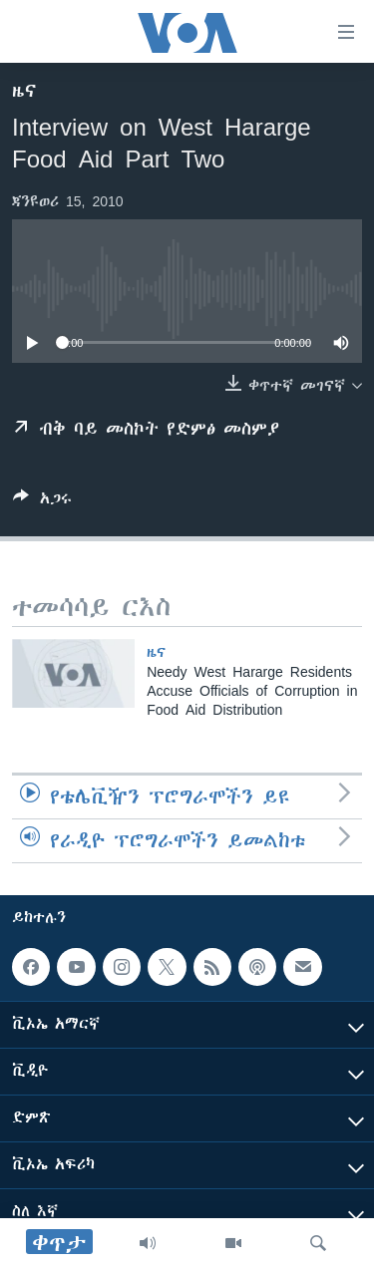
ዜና (24, 91)
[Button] (42, 501)
